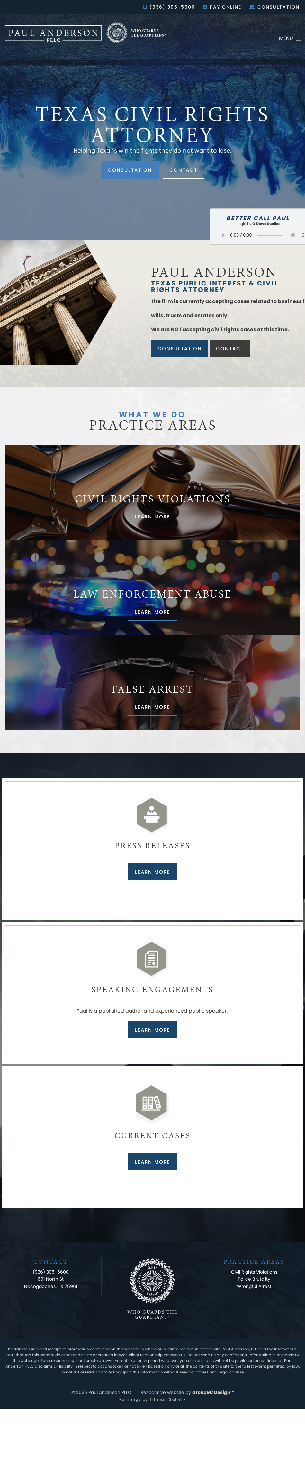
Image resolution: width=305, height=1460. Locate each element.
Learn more (152, 516)
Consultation (274, 7)
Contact (183, 170)
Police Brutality (254, 1279)
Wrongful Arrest (254, 1286)
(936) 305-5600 (169, 7)
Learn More (152, 872)
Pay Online (222, 7)
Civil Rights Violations (254, 1272)
